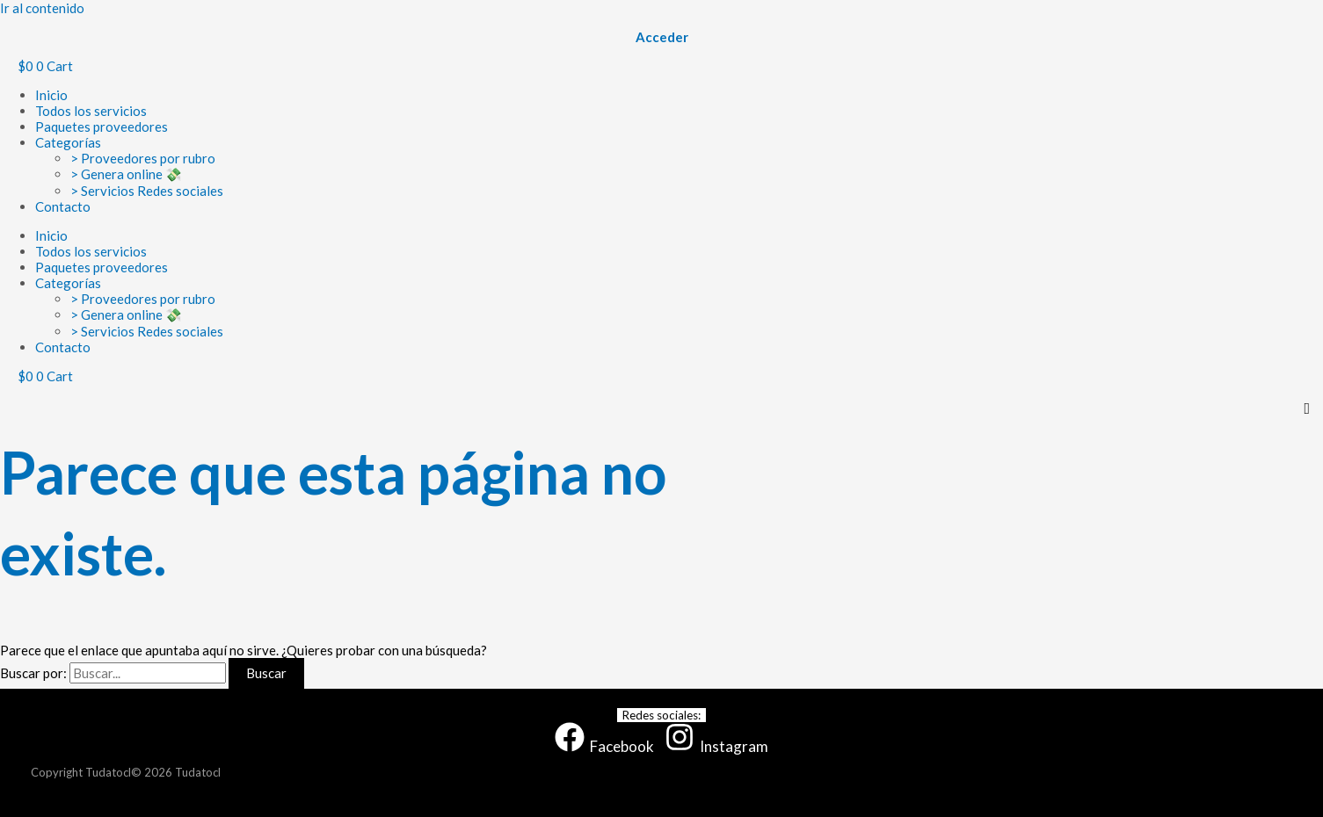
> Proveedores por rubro (142, 158)
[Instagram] (716, 746)
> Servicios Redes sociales (146, 191)
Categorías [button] (68, 142)
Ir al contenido (42, 8)
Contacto (63, 206)
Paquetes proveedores (101, 126)
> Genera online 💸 (126, 174)
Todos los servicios (91, 111)
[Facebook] (604, 746)
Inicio (51, 95)
